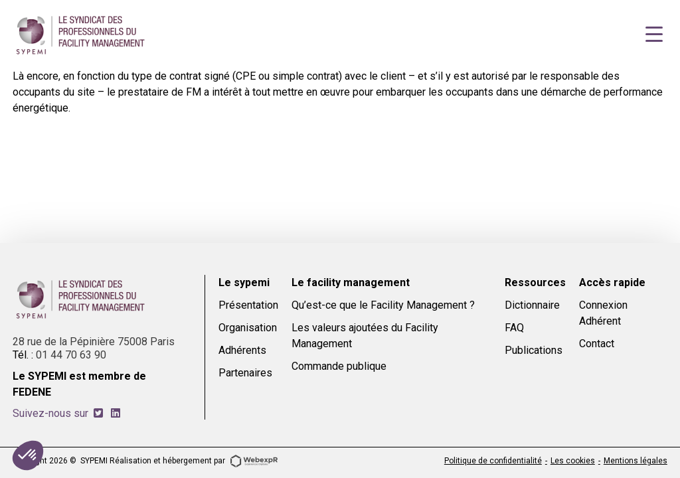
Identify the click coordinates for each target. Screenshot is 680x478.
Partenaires (245, 372)
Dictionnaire (532, 305)
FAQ (514, 327)
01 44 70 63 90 (71, 355)
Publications (533, 350)
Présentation (248, 305)
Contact (596, 343)
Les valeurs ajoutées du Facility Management (365, 335)
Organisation (247, 327)
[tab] (98, 413)
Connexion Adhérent (603, 313)
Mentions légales (635, 460)
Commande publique (339, 366)
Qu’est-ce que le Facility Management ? (383, 305)
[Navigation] (654, 34)
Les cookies (573, 460)
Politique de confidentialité (493, 460)
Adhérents (242, 350)
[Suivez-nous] (98, 413)
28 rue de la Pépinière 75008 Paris (94, 341)
